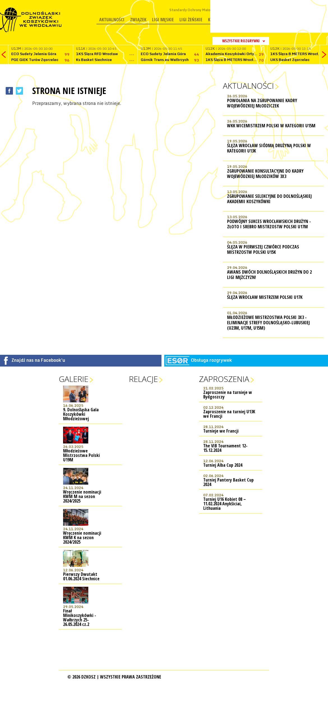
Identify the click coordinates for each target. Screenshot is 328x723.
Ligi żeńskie (190, 20)
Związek (138, 20)
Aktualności (111, 20)
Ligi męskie (163, 20)
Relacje (143, 379)
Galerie (73, 379)
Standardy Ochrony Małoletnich (195, 10)
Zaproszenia (224, 379)
